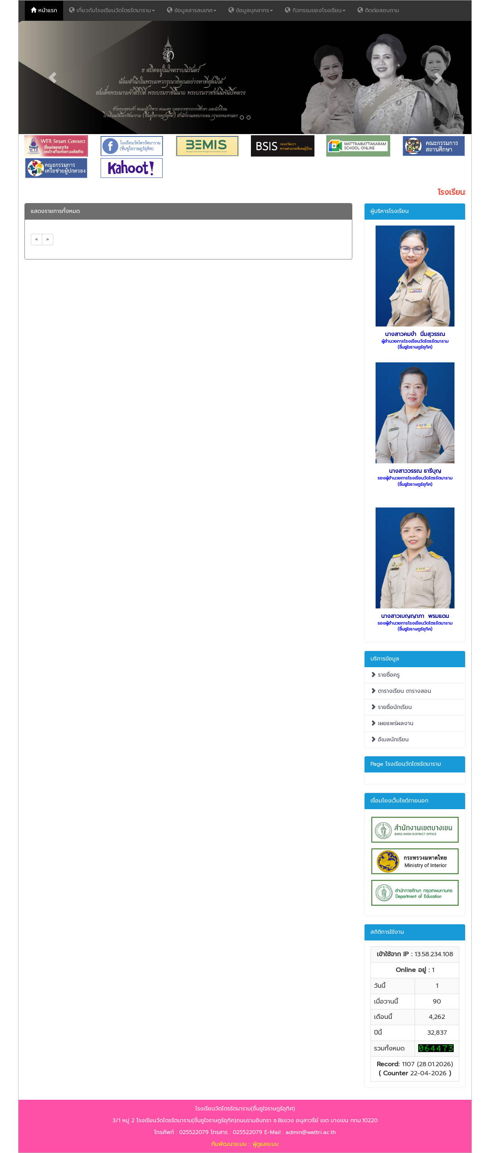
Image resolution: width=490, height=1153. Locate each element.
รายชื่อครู (385, 675)
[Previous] (36, 239)
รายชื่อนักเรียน (391, 707)
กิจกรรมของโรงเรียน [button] (315, 10)
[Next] (47, 239)
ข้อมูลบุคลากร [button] (250, 10)
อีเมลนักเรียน (389, 739)
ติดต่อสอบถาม (381, 10)
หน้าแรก (47, 10)
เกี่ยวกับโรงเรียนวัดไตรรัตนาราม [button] (112, 10)
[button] (52, 77)
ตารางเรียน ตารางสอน (400, 691)
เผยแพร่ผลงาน (391, 723)
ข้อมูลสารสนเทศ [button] (192, 10)
